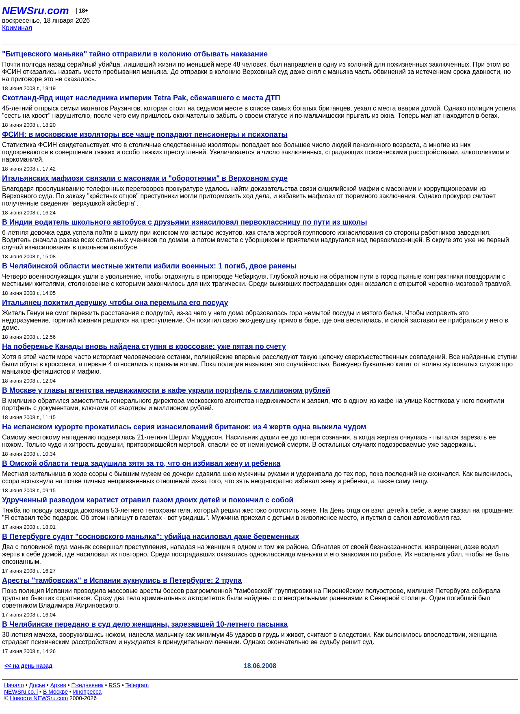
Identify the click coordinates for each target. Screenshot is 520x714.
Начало (14, 685)
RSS (114, 685)
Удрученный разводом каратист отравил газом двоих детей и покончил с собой (147, 500)
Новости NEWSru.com (39, 698)
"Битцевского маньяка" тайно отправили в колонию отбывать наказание (135, 54)
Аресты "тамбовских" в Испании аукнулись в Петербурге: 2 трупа (122, 580)
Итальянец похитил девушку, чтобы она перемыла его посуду (115, 303)
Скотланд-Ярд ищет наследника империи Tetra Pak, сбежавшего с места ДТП (141, 98)
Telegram (137, 685)
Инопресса (87, 691)
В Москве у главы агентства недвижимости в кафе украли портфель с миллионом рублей (166, 390)
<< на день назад (28, 665)
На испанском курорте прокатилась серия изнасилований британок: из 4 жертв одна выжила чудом (184, 427)
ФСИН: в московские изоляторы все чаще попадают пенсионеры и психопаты (145, 134)
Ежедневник (88, 685)
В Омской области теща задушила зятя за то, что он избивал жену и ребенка (141, 463)
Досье (37, 685)
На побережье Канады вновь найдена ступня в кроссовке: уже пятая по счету (144, 346)
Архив (58, 685)
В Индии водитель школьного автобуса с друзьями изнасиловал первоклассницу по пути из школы (184, 222)
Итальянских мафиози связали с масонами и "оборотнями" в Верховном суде (145, 178)
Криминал (17, 27)
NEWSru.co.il (21, 691)
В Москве (55, 691)
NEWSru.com (35, 10)
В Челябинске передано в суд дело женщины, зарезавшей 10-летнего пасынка (145, 624)
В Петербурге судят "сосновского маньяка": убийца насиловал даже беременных (150, 536)
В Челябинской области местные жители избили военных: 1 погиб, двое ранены (149, 266)
